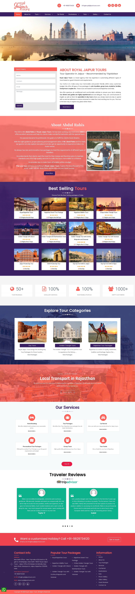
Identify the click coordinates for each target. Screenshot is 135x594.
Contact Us (107, 14)
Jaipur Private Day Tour (26, 263)
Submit (19, 106)
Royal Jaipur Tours (31, 592)
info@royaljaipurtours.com (27, 577)
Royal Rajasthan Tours (26, 212)
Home (18, 14)
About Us (27, 14)
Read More (67, 107)
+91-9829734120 (68, 6)
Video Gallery (101, 579)
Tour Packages (102, 563)
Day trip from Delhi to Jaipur (81, 263)
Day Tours (32, 345)
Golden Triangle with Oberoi (26, 236)
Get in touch (114, 540)
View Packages (32, 355)
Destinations (73, 14)
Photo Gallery (101, 577)
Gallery (96, 14)
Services (49, 14)
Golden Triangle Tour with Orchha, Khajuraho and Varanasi (60, 574)
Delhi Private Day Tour (53, 263)
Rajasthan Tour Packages (102, 345)
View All (66, 464)
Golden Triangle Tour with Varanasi (108, 236)
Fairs (85, 14)
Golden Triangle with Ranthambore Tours (54, 236)
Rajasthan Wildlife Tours (81, 212)
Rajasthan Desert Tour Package (53, 212)
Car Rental (60, 14)
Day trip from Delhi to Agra (108, 263)
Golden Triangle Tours (67, 345)
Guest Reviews (102, 582)
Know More (49, 173)
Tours (37, 14)
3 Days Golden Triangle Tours (108, 212)
